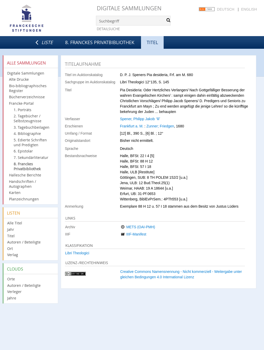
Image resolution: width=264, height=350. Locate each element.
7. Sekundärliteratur (31, 157)
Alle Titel (14, 223)
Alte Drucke (19, 79)
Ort (10, 248)
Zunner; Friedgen (160, 126)
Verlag (12, 254)
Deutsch (225, 9)
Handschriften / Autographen (22, 184)
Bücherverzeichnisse (27, 96)
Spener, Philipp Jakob (137, 119)
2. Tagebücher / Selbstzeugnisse (27, 118)
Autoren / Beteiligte (24, 242)
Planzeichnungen (24, 199)
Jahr (10, 229)
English (249, 9)
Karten (15, 192)
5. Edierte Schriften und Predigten (30, 142)
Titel (11, 235)
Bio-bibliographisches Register (28, 88)
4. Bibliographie (27, 133)
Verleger (14, 291)
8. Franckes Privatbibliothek (99, 42)
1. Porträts (22, 109)
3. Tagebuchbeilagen (31, 127)
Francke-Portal (21, 103)
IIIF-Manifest (136, 234)
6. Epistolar (23, 151)
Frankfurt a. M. (131, 126)
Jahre (11, 298)
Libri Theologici (77, 253)
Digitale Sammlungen (129, 8)
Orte (11, 278)
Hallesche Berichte (25, 175)
